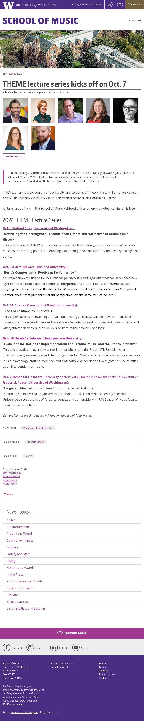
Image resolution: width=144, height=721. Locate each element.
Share (8, 494)
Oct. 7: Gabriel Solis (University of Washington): (39, 228)
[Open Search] (120, 4)
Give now (135, 4)
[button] (15, 110)
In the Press (15, 574)
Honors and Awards (20, 568)
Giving (11, 561)
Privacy (102, 663)
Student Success (18, 602)
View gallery (14, 156)
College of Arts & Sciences (87, 4)
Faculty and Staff (18, 554)
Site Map (103, 670)
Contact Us (104, 678)
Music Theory (10, 483)
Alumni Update (107, 674)
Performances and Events (25, 581)
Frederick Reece (35, 442)
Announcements (18, 527)
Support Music (72, 633)
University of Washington (24, 712)
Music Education (11, 476)
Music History (10, 480)
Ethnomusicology (12, 472)
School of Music (40, 20)
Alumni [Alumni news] (11, 520)
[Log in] (110, 4)
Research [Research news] (13, 595)
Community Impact (20, 540)
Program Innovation (21, 588)
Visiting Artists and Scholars (37, 428)
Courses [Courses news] (12, 547)
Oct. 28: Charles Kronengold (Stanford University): (41, 305)
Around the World (19, 533)
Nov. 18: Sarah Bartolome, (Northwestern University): (43, 338)
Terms (102, 667)
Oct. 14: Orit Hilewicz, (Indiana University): (35, 267)
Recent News (15, 73)
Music (29, 455)
